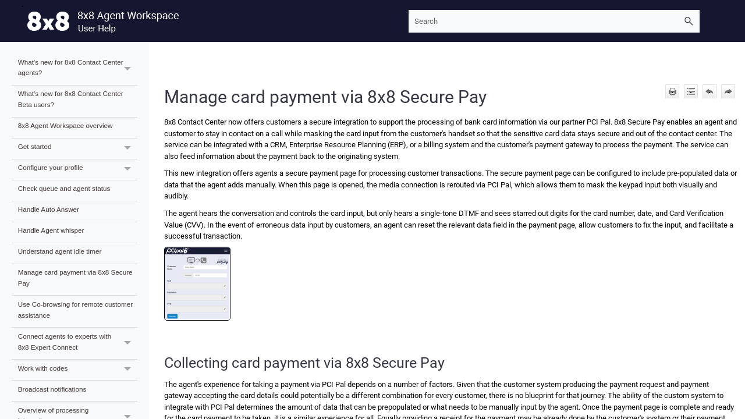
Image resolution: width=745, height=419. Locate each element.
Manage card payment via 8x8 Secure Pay (75, 277)
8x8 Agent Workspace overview (65, 125)
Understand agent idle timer (60, 251)
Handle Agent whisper (51, 230)
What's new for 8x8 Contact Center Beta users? (70, 99)
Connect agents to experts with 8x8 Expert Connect (77, 343)
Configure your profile (77, 169)
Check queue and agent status (64, 188)
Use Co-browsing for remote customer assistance (75, 309)
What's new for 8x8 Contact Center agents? (77, 69)
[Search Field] (554, 21)
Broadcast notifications (52, 389)
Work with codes (77, 370)
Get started (77, 149)
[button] (689, 21)
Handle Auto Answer (48, 209)
